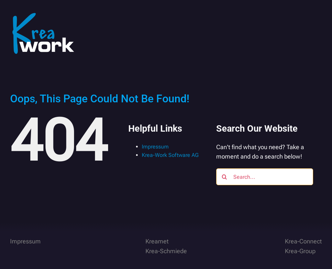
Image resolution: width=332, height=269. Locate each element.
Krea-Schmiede (166, 251)
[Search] (224, 176)
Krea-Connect (303, 241)
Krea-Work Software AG (170, 155)
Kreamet (157, 241)
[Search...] (264, 176)
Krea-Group (300, 251)
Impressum (155, 146)
